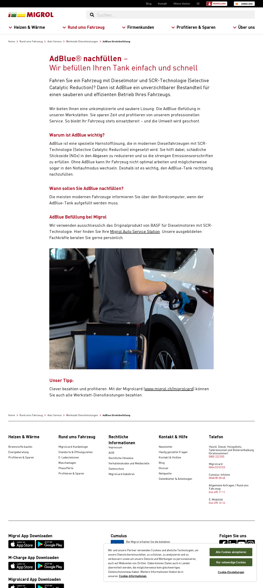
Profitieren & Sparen (193, 27)
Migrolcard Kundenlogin (73, 447)
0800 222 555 (216, 456)
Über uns (244, 27)
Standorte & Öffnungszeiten (75, 452)
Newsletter (166, 447)
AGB (111, 453)
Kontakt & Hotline (170, 457)
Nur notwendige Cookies (231, 562)
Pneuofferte (65, 468)
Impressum (115, 447)
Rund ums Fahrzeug (83, 27)
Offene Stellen (181, 3)
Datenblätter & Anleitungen (175, 479)
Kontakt (162, 3)
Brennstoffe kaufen (20, 447)
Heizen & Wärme (27, 27)
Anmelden (247, 3)
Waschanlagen (67, 463)
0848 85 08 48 (217, 478)
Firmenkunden (138, 27)
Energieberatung (18, 452)
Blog (148, 3)
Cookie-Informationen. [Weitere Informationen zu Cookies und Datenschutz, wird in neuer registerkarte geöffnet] (133, 576)
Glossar (163, 468)
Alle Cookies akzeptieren (231, 552)
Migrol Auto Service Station (135, 231)
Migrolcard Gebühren (121, 474)
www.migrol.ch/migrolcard (169, 388)
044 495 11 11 (217, 492)
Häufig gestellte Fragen (173, 452)
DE (198, 3)
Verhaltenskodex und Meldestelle (128, 463)
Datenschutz (116, 469)
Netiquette (165, 473)
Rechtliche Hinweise (120, 458)
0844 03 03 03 (217, 467)
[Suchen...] (176, 14)
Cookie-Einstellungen (231, 572)
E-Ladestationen (68, 457)
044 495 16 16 (217, 503)
